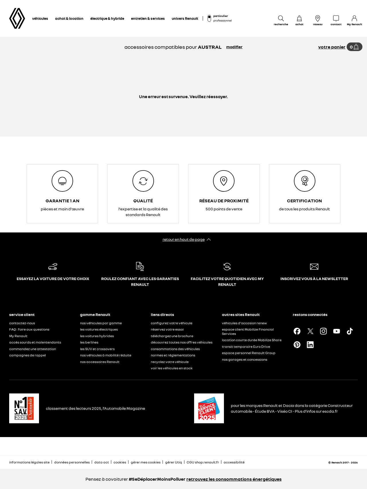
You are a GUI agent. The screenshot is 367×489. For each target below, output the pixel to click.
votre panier (331, 47)
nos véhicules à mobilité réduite (105, 355)
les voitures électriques (99, 329)
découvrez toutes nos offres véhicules (181, 342)
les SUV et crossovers (97, 349)
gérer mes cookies (146, 462)
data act (101, 462)
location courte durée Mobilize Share (252, 340)
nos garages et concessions (244, 359)
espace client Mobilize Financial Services (248, 331)
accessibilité (234, 462)
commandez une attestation (32, 349)
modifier (234, 46)
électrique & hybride (107, 18)
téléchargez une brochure (172, 336)
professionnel (222, 20)
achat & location (69, 18)
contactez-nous (22, 323)
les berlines (89, 342)
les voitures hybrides (97, 336)
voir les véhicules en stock (172, 368)
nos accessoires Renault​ (100, 362)
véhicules (40, 18)
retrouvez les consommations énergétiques (234, 479)
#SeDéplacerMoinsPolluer (157, 479)
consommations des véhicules (175, 349)
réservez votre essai (167, 329)
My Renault (18, 336)
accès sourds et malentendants (35, 342)
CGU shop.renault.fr (203, 462)
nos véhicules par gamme (101, 323)
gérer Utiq (173, 462)
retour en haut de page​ (184, 239)
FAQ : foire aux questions (29, 329)
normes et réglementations (173, 355)
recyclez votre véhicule (170, 362)
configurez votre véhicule (171, 323)
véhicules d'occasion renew (244, 323)
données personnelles (72, 462)
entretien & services (148, 18)
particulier (220, 16)
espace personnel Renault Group (249, 353)
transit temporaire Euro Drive (246, 346)
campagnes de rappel (27, 355)
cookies (120, 462)
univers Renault (185, 18)
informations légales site (29, 462)
